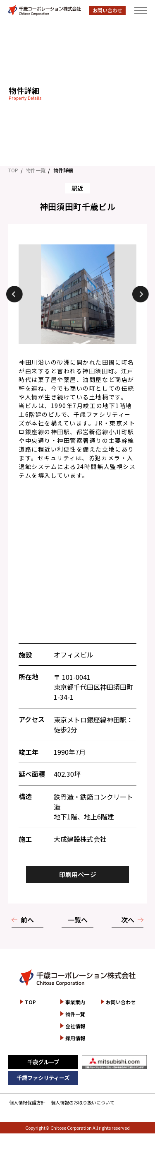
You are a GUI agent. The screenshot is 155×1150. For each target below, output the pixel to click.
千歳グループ (43, 1062)
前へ (27, 920)
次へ (127, 920)
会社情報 (75, 1025)
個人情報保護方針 (27, 1102)
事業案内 (75, 1001)
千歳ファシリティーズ (43, 1077)
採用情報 (75, 1037)
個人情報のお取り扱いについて (82, 1102)
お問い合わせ (107, 10)
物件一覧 (35, 170)
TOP (13, 170)
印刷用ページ (77, 874)
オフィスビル (73, 655)
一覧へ (78, 920)
